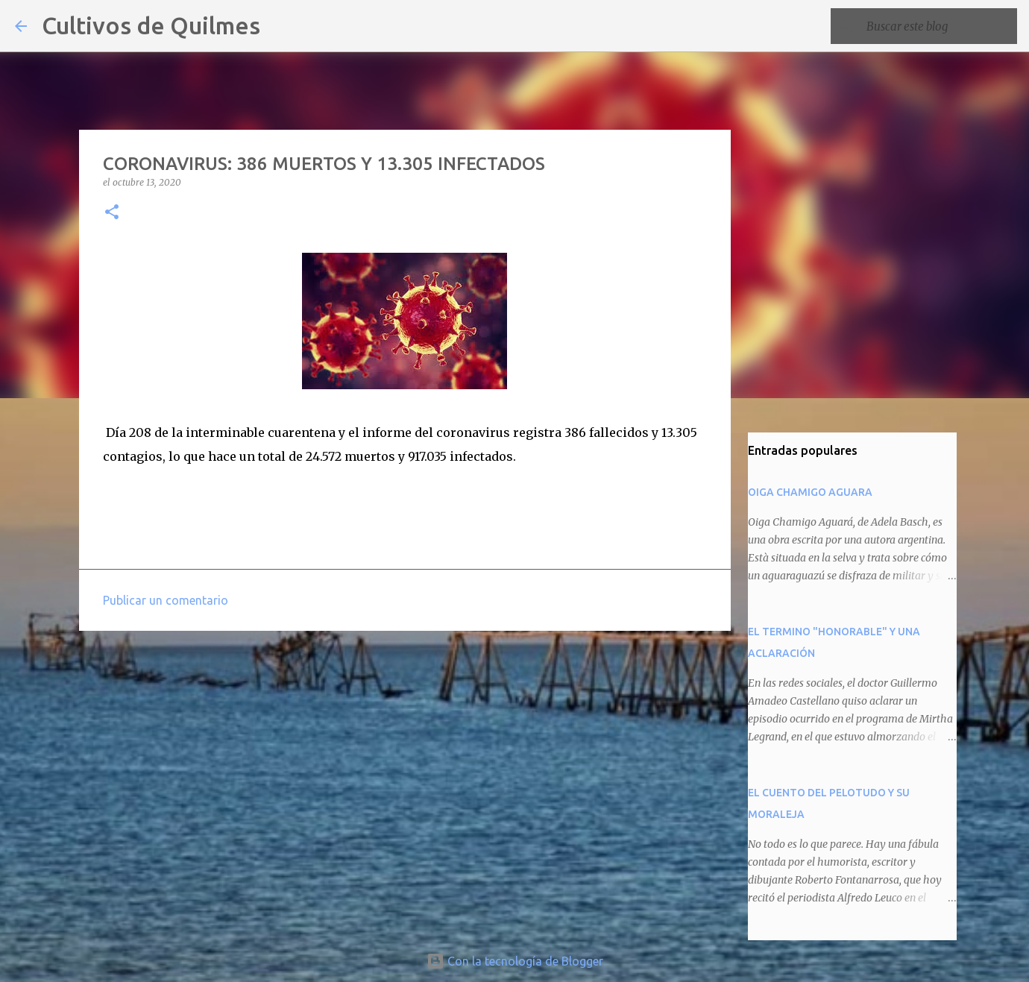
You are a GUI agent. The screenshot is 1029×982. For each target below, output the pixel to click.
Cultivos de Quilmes (151, 25)
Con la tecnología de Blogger (515, 961)
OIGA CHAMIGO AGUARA (810, 492)
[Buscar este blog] (938, 26)
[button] (112, 213)
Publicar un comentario (165, 600)
